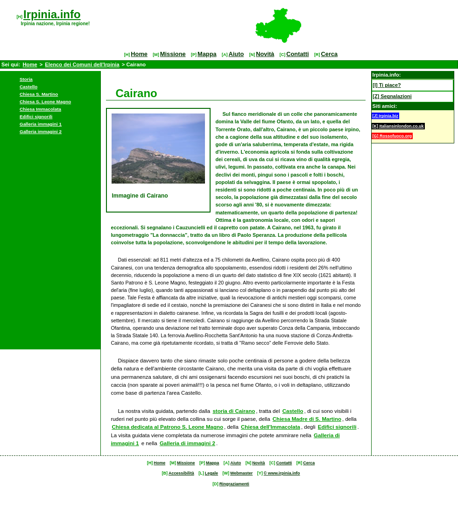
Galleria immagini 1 (41, 124)
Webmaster (241, 473)
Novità (265, 53)
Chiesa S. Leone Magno (45, 101)
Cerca (329, 53)
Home (139, 53)
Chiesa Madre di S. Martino (307, 419)
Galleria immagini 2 (41, 131)
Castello (28, 86)
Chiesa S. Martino (39, 94)
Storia (26, 79)
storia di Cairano (233, 411)
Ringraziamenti (234, 484)
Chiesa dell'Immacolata (270, 427)
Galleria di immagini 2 (187, 443)
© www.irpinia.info (282, 473)
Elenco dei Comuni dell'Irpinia (82, 64)
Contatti (297, 53)
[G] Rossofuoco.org (392, 136)
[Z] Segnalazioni (392, 96)
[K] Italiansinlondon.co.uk (398, 126)
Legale (211, 473)
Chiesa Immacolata (40, 109)
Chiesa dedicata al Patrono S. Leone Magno (167, 427)
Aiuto (236, 53)
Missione (173, 53)
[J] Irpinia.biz (386, 116)
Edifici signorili (36, 116)
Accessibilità (181, 473)
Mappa (207, 53)
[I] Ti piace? (387, 85)
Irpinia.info (52, 14)
